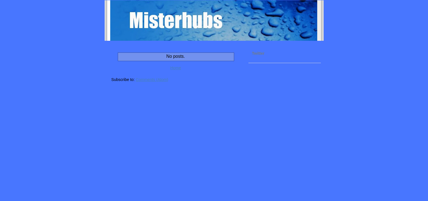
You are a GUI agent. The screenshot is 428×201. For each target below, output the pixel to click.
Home (175, 68)
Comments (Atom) (152, 79)
